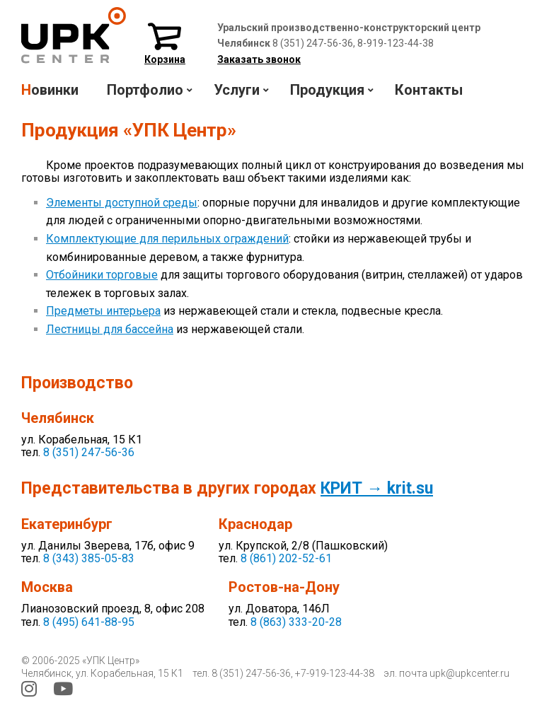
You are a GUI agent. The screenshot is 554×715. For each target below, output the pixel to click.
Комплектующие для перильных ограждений (167, 238)
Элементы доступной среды (121, 202)
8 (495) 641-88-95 (88, 622)
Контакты (429, 89)
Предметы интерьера (103, 311)
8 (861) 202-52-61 (286, 558)
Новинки (50, 89)
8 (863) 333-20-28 (296, 622)
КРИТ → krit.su (377, 488)
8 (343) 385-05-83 (88, 558)
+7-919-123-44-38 (334, 673)
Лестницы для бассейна (109, 329)
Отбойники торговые (102, 274)
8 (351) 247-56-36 (88, 452)
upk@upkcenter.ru (469, 673)
